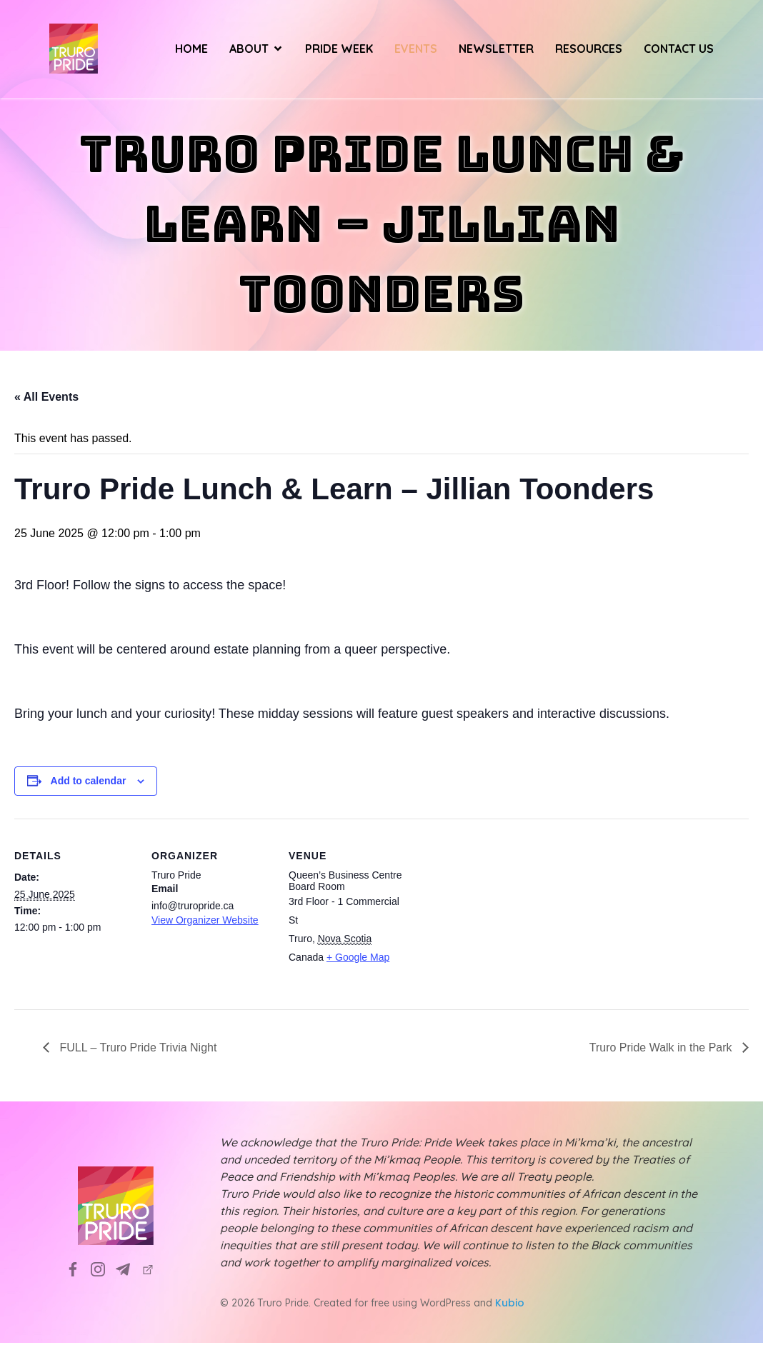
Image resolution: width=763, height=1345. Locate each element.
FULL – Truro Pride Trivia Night (136, 1050)
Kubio (509, 1305)
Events (415, 50)
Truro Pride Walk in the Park (662, 1050)
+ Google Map (357, 959)
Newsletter (496, 50)
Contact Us (679, 50)
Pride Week (339, 50)
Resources (588, 50)
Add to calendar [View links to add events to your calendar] (88, 783)
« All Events (46, 399)
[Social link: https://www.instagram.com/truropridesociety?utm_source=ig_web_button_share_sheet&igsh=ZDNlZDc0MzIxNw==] (103, 1270)
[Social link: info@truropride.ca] (128, 1270)
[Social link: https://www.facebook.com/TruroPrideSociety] (78, 1270)
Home (191, 50)
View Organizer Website (205, 922)
